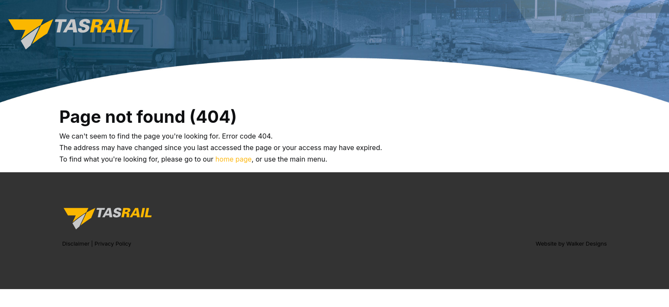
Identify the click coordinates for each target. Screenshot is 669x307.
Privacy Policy (113, 243)
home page (233, 159)
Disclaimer (76, 243)
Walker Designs (586, 243)
